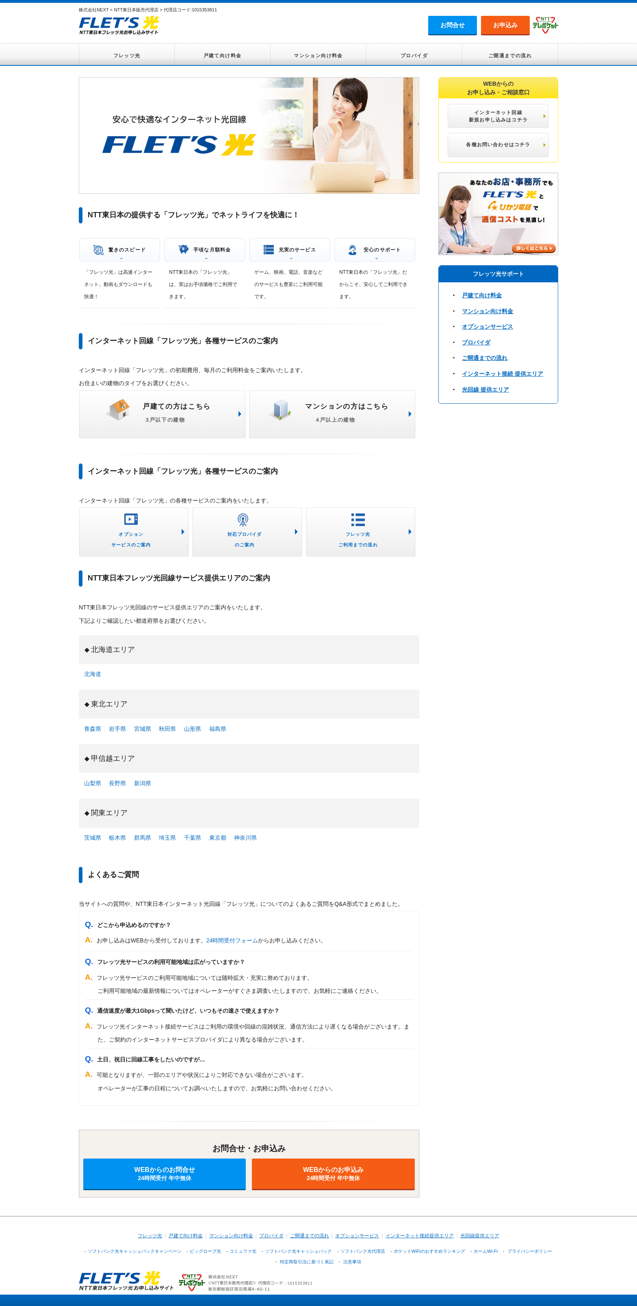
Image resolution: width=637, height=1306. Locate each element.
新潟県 (142, 783)
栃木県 (117, 837)
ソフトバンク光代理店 (362, 1251)
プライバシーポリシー (529, 1251)
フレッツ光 (127, 55)
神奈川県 (245, 837)
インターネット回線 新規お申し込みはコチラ (498, 116)
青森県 (92, 729)
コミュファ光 (243, 1251)
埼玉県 (167, 837)
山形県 (192, 729)
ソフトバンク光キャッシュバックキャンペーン (135, 1251)
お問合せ (452, 25)
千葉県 (192, 837)
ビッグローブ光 (205, 1251)
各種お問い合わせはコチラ (498, 144)
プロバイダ (414, 55)
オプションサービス (487, 326)
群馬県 (142, 837)
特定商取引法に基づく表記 (307, 1261)
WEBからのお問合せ (164, 1173)
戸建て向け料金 (223, 55)
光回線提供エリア (479, 1236)
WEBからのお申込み (333, 1173)
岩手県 (117, 729)
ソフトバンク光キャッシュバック (298, 1251)
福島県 (217, 729)
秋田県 (167, 729)
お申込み (505, 25)
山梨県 (92, 783)
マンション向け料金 (318, 55)
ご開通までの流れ (510, 55)
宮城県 (142, 729)
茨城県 (92, 837)
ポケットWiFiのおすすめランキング (429, 1251)
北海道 (92, 674)
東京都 (217, 837)
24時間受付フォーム (232, 940)
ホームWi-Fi (486, 1251)
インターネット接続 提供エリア (502, 373)
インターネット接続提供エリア (420, 1236)
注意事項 (352, 1261)
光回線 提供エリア (485, 389)
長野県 (117, 783)
